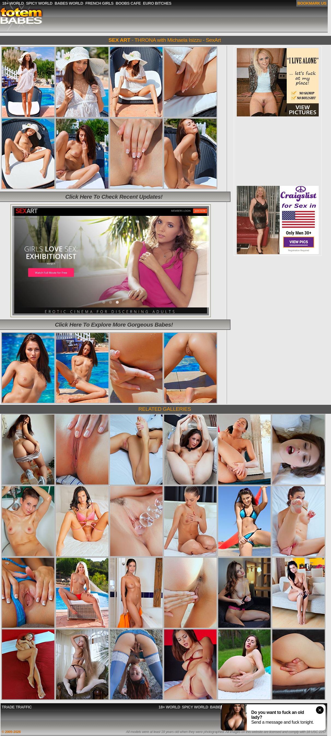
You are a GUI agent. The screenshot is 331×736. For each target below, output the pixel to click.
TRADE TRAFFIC (17, 707)
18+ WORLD (169, 707)
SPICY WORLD (195, 707)
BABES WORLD (224, 707)
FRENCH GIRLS (254, 707)
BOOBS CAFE (282, 707)
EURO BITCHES (311, 707)
